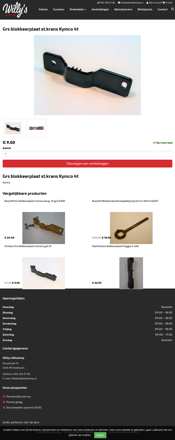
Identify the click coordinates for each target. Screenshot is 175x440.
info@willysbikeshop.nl (23, 378)
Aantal (7, 148)
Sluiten (100, 435)
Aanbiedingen (100, 9)
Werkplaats (145, 9)
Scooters (58, 9)
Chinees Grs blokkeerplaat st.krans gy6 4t (27, 246)
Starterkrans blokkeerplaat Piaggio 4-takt (115, 246)
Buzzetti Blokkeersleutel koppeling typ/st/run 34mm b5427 (125, 201)
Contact (163, 9)
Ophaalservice (123, 9)
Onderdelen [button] (78, 9)
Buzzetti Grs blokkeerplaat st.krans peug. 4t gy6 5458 (34, 201)
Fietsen (43, 9)
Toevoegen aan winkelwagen (87, 164)
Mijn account (154, 2)
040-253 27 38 (22, 373)
